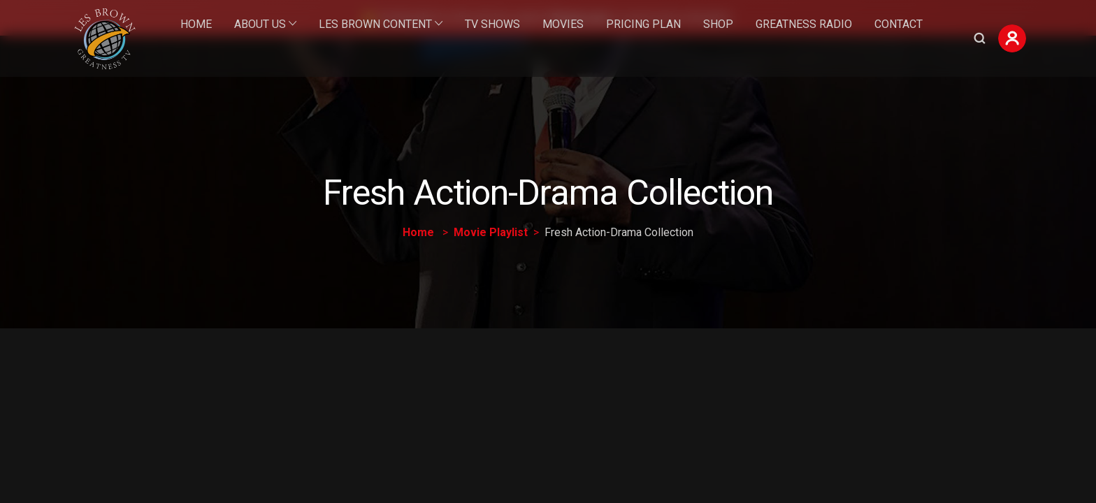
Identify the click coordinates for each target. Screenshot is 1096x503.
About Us (260, 24)
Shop (718, 24)
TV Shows (492, 24)
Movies (563, 24)
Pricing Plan (643, 24)
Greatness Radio (804, 24)
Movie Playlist (491, 232)
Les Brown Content (375, 24)
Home (196, 24)
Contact (898, 24)
